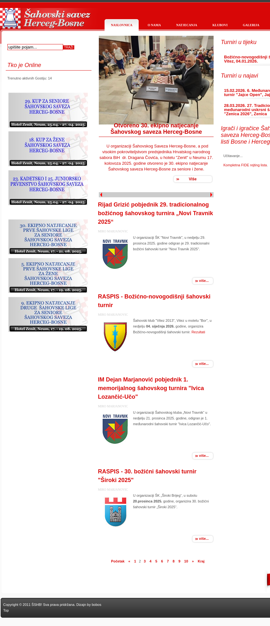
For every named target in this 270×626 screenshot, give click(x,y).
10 (186, 561)
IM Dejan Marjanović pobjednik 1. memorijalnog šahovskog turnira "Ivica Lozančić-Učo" (151, 388)
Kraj (201, 561)
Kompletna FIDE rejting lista (245, 165)
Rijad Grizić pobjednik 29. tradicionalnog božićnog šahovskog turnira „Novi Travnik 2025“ (155, 213)
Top (6, 610)
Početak (117, 561)
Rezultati (198, 332)
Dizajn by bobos (88, 605)
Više (192, 179)
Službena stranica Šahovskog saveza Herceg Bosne (44, 21)
